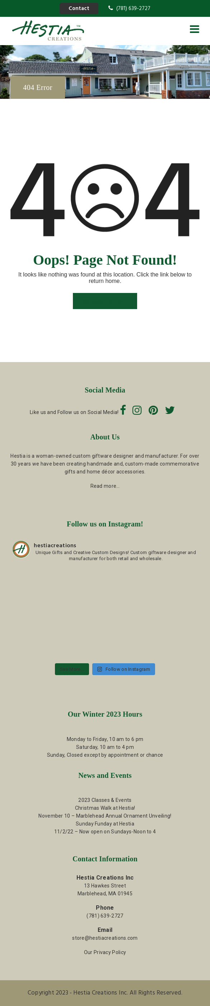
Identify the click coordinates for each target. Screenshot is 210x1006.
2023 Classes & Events (104, 800)
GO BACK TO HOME (105, 301)
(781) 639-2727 (129, 8)
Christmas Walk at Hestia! (105, 808)
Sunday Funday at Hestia (105, 824)
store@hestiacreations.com (105, 938)
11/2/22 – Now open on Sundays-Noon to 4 (105, 831)
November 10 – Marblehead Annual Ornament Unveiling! (104, 816)
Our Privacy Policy (105, 952)
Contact (79, 8)
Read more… (105, 486)
